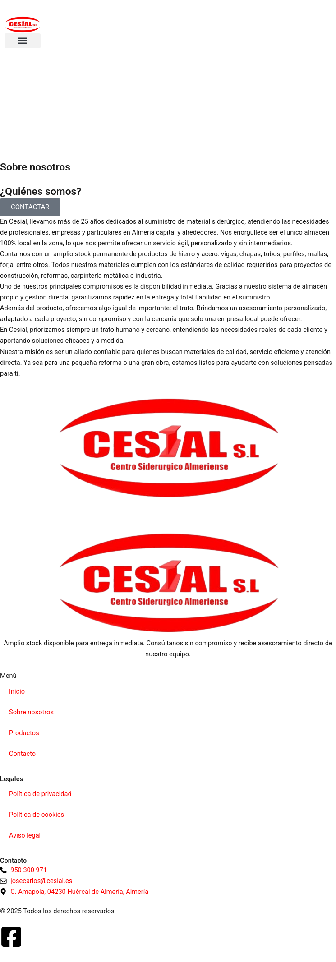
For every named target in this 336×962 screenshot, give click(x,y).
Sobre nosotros (31, 712)
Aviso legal (25, 835)
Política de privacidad (40, 794)
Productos (24, 733)
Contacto (22, 754)
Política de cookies (36, 814)
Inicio (17, 691)
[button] (23, 40)
